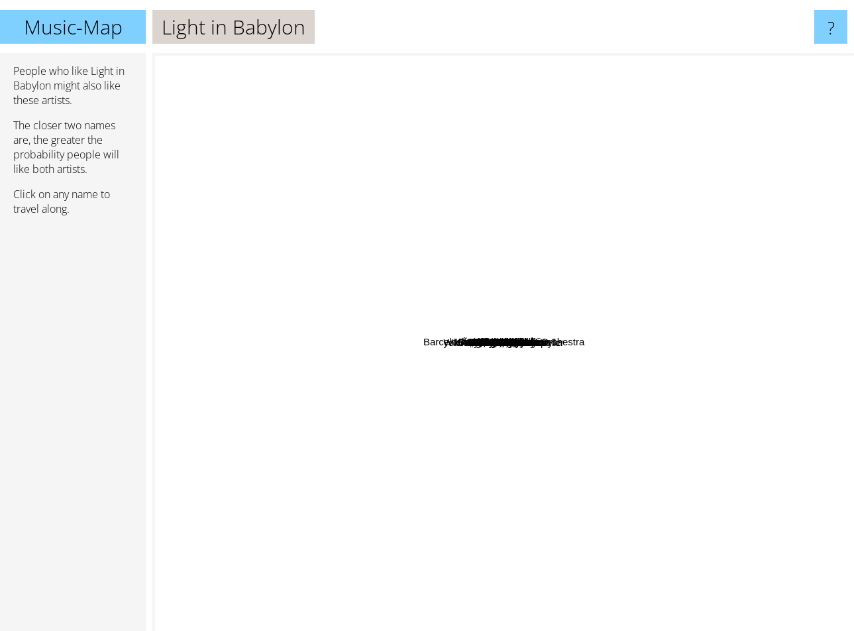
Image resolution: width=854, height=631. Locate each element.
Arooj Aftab (413, 215)
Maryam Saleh (671, 504)
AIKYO (599, 495)
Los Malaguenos (516, 478)
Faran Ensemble (394, 433)
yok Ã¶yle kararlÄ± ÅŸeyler (630, 460)
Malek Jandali (273, 408)
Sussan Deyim (536, 218)
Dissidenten (341, 281)
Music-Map (73, 26)
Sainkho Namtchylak (396, 374)
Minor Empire (529, 264)
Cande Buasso (719, 392)
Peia (428, 309)
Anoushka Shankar (482, 504)
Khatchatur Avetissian (251, 256)
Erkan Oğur (369, 186)
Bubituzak (559, 518)
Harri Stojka (389, 393)
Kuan (708, 455)
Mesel (564, 138)
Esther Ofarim (325, 429)
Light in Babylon (503, 342)
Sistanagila (349, 241)
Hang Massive (740, 497)
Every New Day (386, 562)
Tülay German (542, 304)
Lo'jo (663, 281)
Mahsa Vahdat (243, 234)
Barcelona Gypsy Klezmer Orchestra (719, 319)
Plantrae (526, 152)
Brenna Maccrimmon (540, 400)
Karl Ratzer (573, 223)
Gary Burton (302, 372)
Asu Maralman (485, 530)
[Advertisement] (73, 429)
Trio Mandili (584, 171)
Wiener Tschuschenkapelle (420, 358)
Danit (564, 441)
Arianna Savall (764, 201)
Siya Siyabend (318, 196)
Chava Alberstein (692, 424)
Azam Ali (575, 62)
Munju (609, 140)
